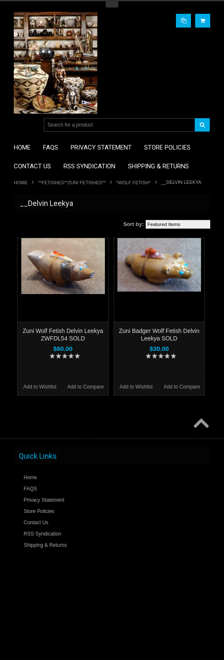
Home (21, 182)
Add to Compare (85, 387)
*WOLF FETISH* (133, 182)
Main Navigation (21, 125)
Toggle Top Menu (112, 4)
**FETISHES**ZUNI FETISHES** (72, 182)
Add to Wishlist (39, 387)
